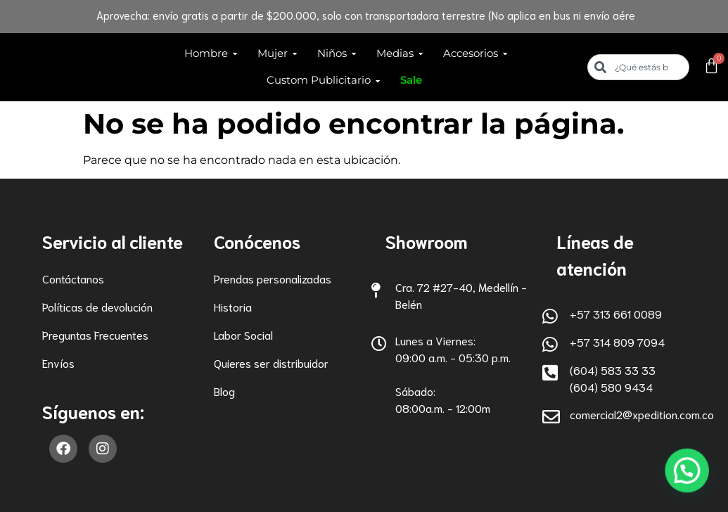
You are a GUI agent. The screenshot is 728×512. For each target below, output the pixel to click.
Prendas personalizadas (272, 278)
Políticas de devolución (97, 306)
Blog (224, 390)
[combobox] (638, 67)
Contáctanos (73, 278)
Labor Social (243, 334)
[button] (687, 473)
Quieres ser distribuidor (271, 362)
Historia (233, 306)
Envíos (58, 362)
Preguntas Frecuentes (95, 334)
